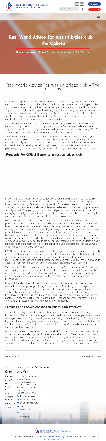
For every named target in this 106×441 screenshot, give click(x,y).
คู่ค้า (8, 393)
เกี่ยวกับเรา (9, 381)
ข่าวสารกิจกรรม (9, 398)
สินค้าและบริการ (9, 388)
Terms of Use (79, 436)
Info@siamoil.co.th (53, 439)
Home (19, 52)
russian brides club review (32, 337)
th (77, 4)
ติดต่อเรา (94, 4)
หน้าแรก (10, 376)
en (82, 4)
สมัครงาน (94, 9)
